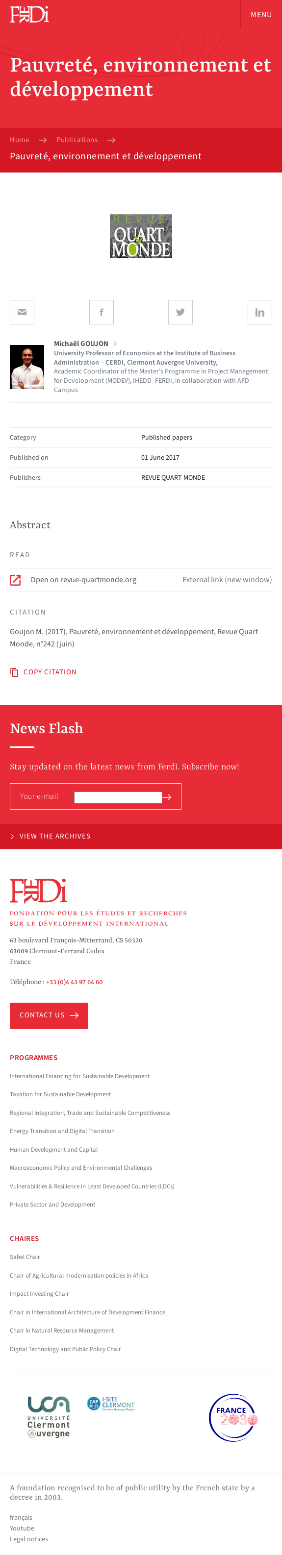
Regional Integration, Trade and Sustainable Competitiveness (90, 1113)
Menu (261, 14)
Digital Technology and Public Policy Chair (65, 1349)
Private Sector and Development (52, 1204)
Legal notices (29, 1539)
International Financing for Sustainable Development (80, 1076)
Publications (77, 140)
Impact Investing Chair (39, 1293)
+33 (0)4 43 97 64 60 (74, 982)
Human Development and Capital (54, 1149)
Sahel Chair (25, 1257)
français (21, 1518)
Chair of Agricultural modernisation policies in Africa (79, 1275)
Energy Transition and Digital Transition (62, 1131)
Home (19, 140)
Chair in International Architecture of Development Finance (87, 1312)
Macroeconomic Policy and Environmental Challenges (81, 1167)
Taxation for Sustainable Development (60, 1094)
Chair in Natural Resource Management (62, 1330)
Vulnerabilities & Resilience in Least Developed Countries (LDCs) (92, 1186)
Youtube (22, 1528)
